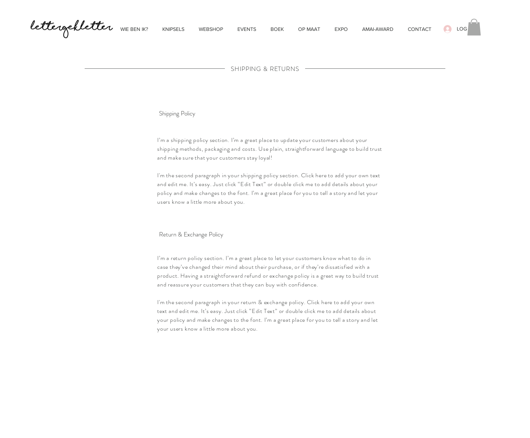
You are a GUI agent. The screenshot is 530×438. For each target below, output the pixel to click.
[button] (474, 27)
